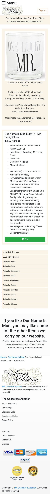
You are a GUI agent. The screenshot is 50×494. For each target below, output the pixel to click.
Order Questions (8, 436)
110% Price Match (9, 403)
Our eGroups (7, 408)
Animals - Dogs (9, 276)
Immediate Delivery (11, 252)
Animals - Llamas (10, 304)
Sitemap (5, 444)
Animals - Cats (9, 266)
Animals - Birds (9, 262)
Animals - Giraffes (10, 290)
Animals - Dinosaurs (11, 271)
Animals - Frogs (9, 285)
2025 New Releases (11, 257)
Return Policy (7, 420)
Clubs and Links (8, 412)
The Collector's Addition (12, 387)
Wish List (6, 431)
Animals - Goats (9, 294)
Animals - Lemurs (10, 299)
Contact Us (6, 440)
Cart (42, 10)
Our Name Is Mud (15, 344)
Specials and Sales (10, 416)
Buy (25, 239)
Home (3, 357)
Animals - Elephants (11, 280)
